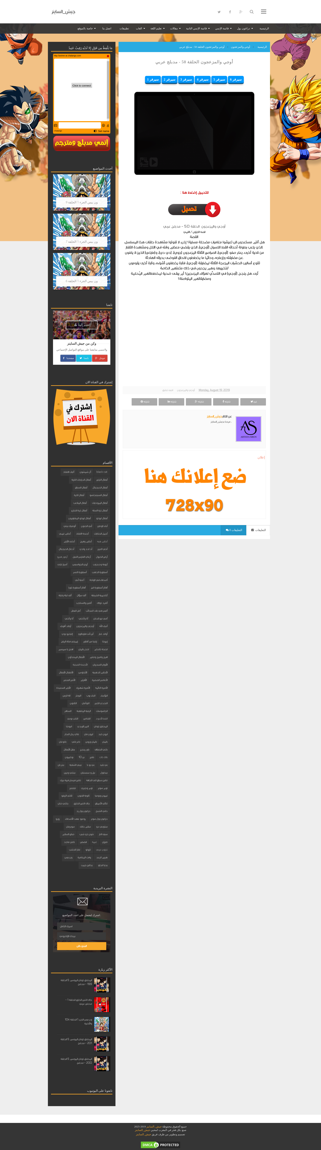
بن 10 (81, 757)
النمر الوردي (83, 726)
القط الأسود (101, 718)
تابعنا (83, 358)
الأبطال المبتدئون (76, 657)
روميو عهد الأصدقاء (75, 819)
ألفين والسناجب (84, 603)
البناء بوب (90, 695)
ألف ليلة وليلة (65, 595)
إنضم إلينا (82, 325)
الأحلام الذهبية (99, 672)
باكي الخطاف (101, 749)
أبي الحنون (86, 526)
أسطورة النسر (80, 572)
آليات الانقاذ (68, 472)
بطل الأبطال (69, 749)
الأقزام (83, 680)
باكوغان (62, 741)
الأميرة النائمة (101, 688)
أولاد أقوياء (65, 626)
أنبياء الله (103, 626)
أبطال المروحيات (99, 503)
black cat (101, 472)
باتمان (104, 741)
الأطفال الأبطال (66, 672)
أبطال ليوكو (101, 518)
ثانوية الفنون (83, 795)
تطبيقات (124, 28)
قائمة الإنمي (222, 28)
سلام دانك (85, 826)
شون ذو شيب (86, 834)
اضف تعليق (167, 390)
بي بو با (90, 765)
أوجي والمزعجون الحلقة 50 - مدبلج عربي (194, 62)
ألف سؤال (81, 595)
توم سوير (102, 788)
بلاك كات (103, 757)
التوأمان (85, 703)
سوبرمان (70, 826)
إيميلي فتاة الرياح (69, 641)
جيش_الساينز (63, 12)
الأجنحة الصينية (80, 664)
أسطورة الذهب (99, 572)
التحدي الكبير (101, 703)
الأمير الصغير (69, 680)
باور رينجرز (84, 749)
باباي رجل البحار (71, 734)
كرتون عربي (101, 849)
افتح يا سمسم (65, 649)
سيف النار (103, 834)
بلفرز (92, 757)
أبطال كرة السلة (99, 510)
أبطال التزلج (101, 479)
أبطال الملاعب (80, 503)
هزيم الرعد (101, 857)
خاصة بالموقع (85, 28)
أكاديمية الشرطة (99, 595)
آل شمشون (85, 472)
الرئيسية (264, 28)
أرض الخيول (101, 556)
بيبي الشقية (75, 765)
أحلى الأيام (69, 541)
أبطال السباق (81, 487)
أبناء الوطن (102, 526)
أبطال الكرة (79, 495)
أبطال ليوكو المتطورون (79, 518)
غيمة (94, 842)
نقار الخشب (74, 849)
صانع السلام (68, 834)
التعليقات (258, 530)
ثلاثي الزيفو (66, 795)
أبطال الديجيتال (100, 487)
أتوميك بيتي (69, 526)
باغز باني (76, 741)
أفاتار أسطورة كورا (77, 587)
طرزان (104, 842)
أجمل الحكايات (100, 533)
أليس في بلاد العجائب (96, 610)
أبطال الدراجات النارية (81, 479)
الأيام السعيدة (63, 688)
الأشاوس (82, 672)
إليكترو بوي (67, 634)
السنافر (67, 711)
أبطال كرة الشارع (79, 510)
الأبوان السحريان (100, 664)
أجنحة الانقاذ (82, 533)
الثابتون (73, 703)
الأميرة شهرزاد (83, 688)
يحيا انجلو (102, 865)
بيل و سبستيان (88, 772)
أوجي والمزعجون (186, 390)
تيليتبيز (72, 788)
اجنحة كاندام (100, 649)
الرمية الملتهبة (84, 711)
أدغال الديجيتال (66, 549)
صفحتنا (68, 358)
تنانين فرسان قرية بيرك (70, 780)
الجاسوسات (101, 711)
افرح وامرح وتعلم (98, 657)
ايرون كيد (102, 734)
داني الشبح (101, 811)
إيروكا (104, 641)
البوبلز (78, 695)
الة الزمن (66, 695)
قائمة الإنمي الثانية (196, 28)
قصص (83, 842)
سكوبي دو (101, 826)
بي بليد (103, 765)
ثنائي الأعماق (101, 803)
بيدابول (103, 772)
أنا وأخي (69, 618)
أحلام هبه (102, 541)
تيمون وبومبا (101, 795)
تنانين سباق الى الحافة (96, 780)
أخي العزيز (102, 549)
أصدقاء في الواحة (98, 580)
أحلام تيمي (65, 533)
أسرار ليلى (62, 564)
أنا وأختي (83, 618)
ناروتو (88, 849)
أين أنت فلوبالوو (85, 634)
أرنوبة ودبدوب (100, 564)
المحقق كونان (100, 726)
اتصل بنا (106, 28)
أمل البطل (75, 610)
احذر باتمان (83, 649)
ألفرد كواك (102, 603)
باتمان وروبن (91, 741)
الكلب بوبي (72, 718)
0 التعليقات (234, 530)
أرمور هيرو (62, 556)
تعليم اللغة (156, 28)
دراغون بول (243, 28)
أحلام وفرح (86, 541)
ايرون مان (88, 734)
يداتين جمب (87, 865)
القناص (86, 718)
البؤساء (104, 695)
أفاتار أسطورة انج (99, 587)
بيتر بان (61, 765)
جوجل (100, 358)
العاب (139, 28)
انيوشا (69, 726)
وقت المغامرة (84, 857)
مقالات (174, 28)
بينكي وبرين (69, 772)
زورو (57, 819)
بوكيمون (69, 757)
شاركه (226, 401)
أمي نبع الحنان (100, 618)
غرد (253, 401)
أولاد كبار (103, 634)
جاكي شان (63, 803)
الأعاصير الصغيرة (99, 680)
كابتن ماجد (69, 842)
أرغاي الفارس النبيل (82, 556)
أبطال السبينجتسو (98, 495)
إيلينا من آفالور (90, 641)
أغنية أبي (79, 580)
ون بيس (68, 857)
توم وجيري (87, 788)
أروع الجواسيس (80, 564)
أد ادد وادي (85, 549)
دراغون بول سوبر (99, 819)
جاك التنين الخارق (82, 803)
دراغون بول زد (83, 811)
